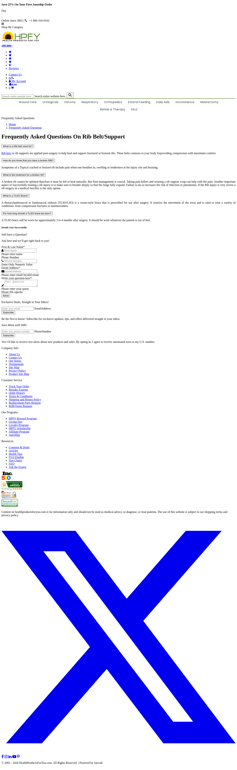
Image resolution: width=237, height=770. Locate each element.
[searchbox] (17, 96)
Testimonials (16, 365)
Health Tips (15, 455)
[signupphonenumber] (17, 333)
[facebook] (2, 757)
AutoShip (14, 436)
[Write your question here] (23, 284)
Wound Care (28, 102)
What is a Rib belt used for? (18, 146)
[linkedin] (10, 757)
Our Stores (15, 361)
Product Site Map (19, 375)
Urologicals (50, 102)
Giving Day (15, 422)
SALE (134, 109)
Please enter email (12, 274)
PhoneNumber (42, 332)
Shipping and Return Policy (25, 400)
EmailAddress (42, 309)
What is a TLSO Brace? (15, 195)
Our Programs (9, 413)
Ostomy (70, 102)
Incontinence (184, 102)
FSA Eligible (16, 458)
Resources (7, 442)
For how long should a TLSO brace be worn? (27, 213)
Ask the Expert (17, 468)
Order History (17, 394)
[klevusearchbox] (70, 95)
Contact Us (15, 74)
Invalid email (31, 274)
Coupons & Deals (19, 448)
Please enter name (12, 254)
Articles (13, 451)
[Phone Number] (21, 261)
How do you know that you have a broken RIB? (28, 160)
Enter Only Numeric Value (17, 264)
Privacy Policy (17, 371)
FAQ (11, 464)
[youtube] (14, 757)
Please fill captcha (12, 293)
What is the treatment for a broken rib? (23, 175)
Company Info (9, 349)
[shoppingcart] (122, 87)
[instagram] (6, 757)
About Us (14, 355)
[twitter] (118, 754)
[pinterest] (18, 757)
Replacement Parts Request (25, 403)
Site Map (14, 368)
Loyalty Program (19, 426)
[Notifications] (13, 84)
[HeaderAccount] (17, 81)
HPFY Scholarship (20, 429)
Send (6, 296)
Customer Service (11, 381)
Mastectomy (209, 102)
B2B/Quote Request (20, 407)
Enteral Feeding (139, 102)
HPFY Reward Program (23, 419)
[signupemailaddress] (17, 310)
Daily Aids (163, 102)
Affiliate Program (19, 432)
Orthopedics (113, 102)
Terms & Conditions (20, 397)
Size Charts (15, 461)
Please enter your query (15, 289)
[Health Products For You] (118, 36)
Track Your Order (19, 387)
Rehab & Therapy (112, 109)
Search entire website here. (50, 96)
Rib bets (6, 153)
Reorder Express (18, 390)
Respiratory (89, 102)
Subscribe (8, 313)
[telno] (11, 77)
